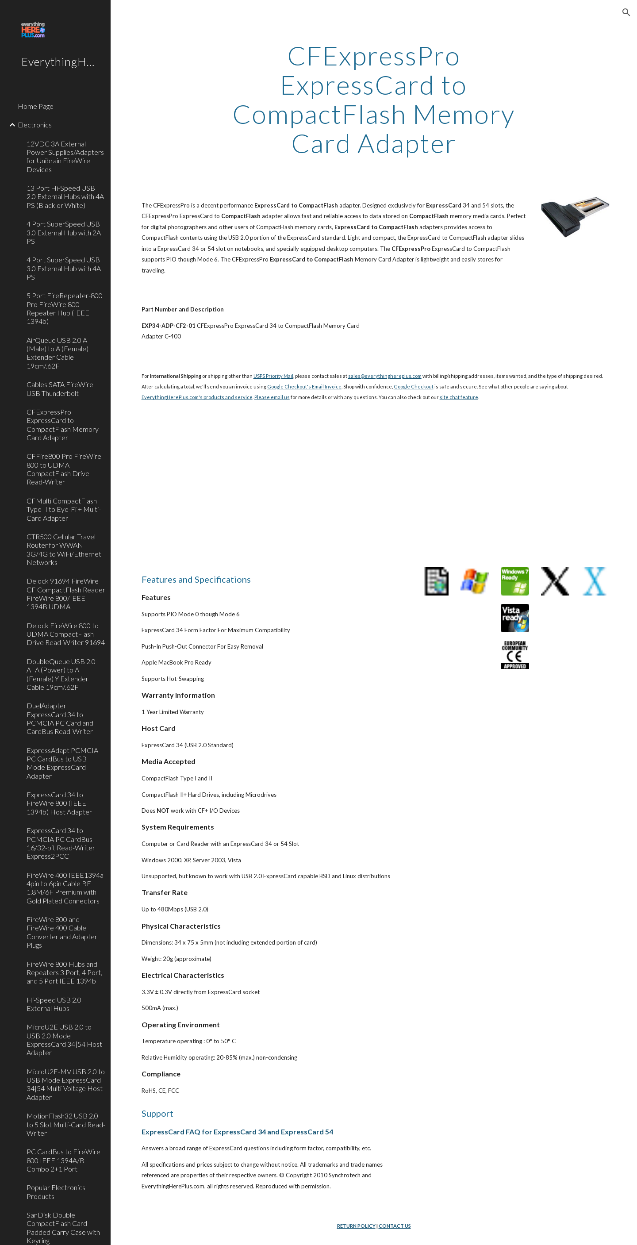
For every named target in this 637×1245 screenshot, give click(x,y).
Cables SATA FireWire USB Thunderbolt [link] (60, 388)
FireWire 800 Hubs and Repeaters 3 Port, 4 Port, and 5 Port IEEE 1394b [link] (64, 972)
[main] (374, 99)
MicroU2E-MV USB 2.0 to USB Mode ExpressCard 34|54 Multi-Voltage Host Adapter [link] (66, 1084)
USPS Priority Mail (273, 376)
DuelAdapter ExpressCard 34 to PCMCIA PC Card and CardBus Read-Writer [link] (60, 718)
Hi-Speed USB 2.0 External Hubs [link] (54, 1003)
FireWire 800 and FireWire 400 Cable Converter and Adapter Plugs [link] (62, 932)
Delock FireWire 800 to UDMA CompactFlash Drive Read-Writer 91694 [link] (66, 634)
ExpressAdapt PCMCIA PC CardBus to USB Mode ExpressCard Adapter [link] (62, 763)
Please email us (272, 397)
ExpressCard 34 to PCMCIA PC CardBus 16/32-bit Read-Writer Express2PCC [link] (61, 843)
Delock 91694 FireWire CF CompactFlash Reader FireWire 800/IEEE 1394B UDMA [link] (66, 593)
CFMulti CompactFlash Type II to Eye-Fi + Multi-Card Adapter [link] (64, 509)
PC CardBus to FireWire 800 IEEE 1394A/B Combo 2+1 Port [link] (63, 1160)
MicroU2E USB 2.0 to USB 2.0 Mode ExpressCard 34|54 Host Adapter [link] (64, 1039)
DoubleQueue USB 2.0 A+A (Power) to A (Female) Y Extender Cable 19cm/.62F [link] (61, 674)
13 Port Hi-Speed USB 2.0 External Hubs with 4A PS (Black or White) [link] (65, 196)
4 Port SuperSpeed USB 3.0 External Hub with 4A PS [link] (64, 268)
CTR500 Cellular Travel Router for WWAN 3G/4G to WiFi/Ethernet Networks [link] (64, 549)
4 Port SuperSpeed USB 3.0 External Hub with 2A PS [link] (64, 232)
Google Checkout (414, 386)
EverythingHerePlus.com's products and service (197, 397)
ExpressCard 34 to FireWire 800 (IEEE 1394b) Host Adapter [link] (59, 803)
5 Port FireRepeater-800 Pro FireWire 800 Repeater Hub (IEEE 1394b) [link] (65, 308)
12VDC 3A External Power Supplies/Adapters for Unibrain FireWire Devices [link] (65, 156)
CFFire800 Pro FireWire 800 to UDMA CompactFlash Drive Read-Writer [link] (64, 469)
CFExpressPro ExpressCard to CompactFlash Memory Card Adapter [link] (63, 424)
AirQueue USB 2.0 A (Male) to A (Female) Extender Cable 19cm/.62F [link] (57, 353)
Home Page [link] (36, 106)
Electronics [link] (35, 124)
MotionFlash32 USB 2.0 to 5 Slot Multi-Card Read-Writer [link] (66, 1124)
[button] (626, 12)
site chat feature (459, 397)
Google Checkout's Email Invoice (304, 386)
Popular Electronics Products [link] (56, 1191)
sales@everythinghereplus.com (385, 376)
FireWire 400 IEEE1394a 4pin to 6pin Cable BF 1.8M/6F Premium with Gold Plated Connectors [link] (65, 888)
